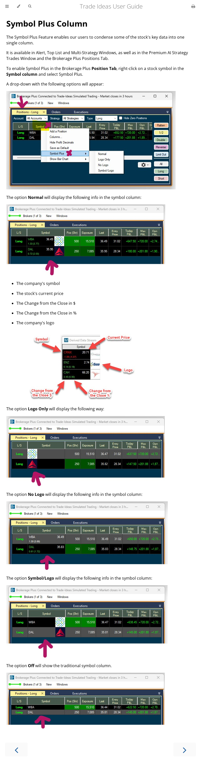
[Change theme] (18, 6)
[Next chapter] (184, 749)
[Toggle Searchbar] (29, 6)
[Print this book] (193, 6)
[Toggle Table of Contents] (7, 6)
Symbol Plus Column (47, 23)
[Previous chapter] (16, 749)
